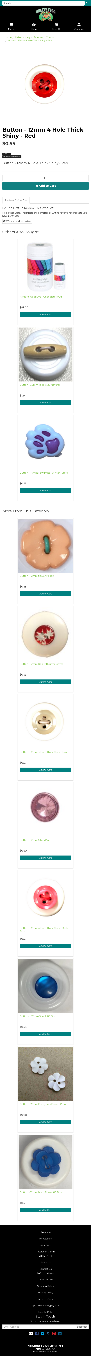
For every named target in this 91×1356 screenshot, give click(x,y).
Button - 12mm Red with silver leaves (41, 663)
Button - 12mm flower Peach (37, 575)
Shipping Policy (45, 1286)
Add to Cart (45, 185)
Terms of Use (45, 1279)
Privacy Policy (45, 1292)
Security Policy (46, 1312)
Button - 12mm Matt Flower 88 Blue (41, 1192)
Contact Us (45, 1269)
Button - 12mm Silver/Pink (35, 840)
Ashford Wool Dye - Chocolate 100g (41, 296)
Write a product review (17, 221)
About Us (46, 1262)
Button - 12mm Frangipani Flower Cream (44, 1104)
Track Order (45, 1245)
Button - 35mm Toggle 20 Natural (40, 384)
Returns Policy (45, 1299)
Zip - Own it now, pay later (45, 1305)
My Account (45, 1238)
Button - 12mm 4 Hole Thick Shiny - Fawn (44, 752)
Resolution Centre (45, 1251)
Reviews (16, 200)
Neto (56, 1351)
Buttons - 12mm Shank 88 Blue (38, 1016)
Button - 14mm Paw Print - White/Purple (44, 472)
